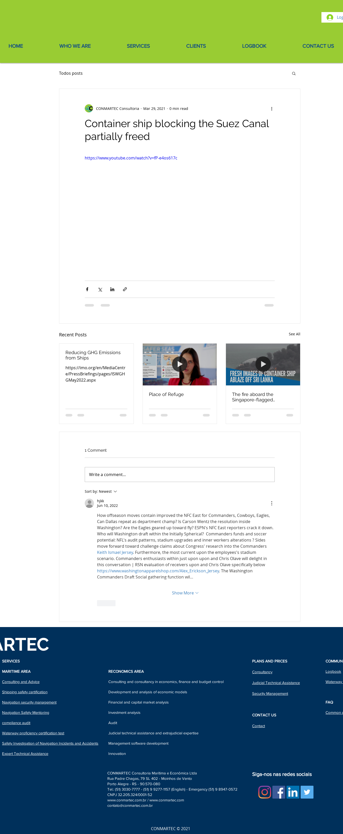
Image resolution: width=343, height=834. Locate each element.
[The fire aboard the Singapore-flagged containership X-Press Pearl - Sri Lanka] (263, 364)
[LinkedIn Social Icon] (293, 792)
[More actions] (272, 108)
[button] (293, 73)
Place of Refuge (166, 394)
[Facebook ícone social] (278, 792)
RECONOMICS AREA (126, 671)
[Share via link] (124, 289)
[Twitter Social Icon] (307, 792)
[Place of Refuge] (180, 364)
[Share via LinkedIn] (112, 289)
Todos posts (71, 73)
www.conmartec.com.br (126, 800)
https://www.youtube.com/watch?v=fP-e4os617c (131, 158)
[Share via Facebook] (87, 289)
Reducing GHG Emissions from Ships (93, 355)
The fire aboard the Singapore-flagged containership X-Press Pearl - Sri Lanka (262, 397)
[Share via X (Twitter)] (99, 289)
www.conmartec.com (166, 800)
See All (294, 333)
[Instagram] (264, 792)
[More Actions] (272, 503)
